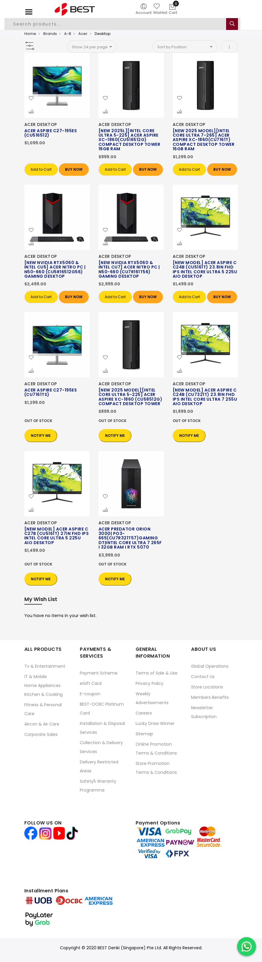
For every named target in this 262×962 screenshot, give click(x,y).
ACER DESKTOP (40, 124)
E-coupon (90, 694)
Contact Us (203, 677)
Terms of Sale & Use (156, 673)
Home (30, 33)
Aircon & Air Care (41, 724)
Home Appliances (42, 685)
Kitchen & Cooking (43, 694)
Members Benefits (210, 697)
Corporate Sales (41, 734)
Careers (144, 713)
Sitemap (144, 734)
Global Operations (209, 666)
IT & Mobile (35, 677)
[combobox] (122, 24)
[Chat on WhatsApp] (246, 946)
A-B (67, 33)
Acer (83, 33)
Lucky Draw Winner (155, 723)
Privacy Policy (149, 683)
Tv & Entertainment (44, 666)
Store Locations (207, 687)
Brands (50, 33)
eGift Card (90, 683)
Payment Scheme (98, 673)
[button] (31, 98)
